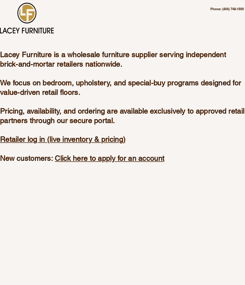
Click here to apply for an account (109, 158)
